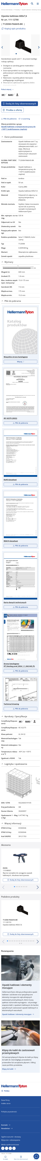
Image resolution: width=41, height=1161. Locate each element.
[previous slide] (2, 47)
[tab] (20, 136)
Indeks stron (5, 1103)
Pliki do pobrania (10, 119)
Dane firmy (5, 1100)
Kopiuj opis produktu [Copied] (13, 28)
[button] (14, 886)
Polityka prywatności (9, 1112)
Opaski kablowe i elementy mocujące (16, 1014)
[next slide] (39, 47)
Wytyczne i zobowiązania (10, 1140)
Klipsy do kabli (7, 1069)
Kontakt (4, 1125)
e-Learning (25, 119)
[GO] (32, 3)
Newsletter (5, 1128)
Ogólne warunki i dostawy (11, 1137)
